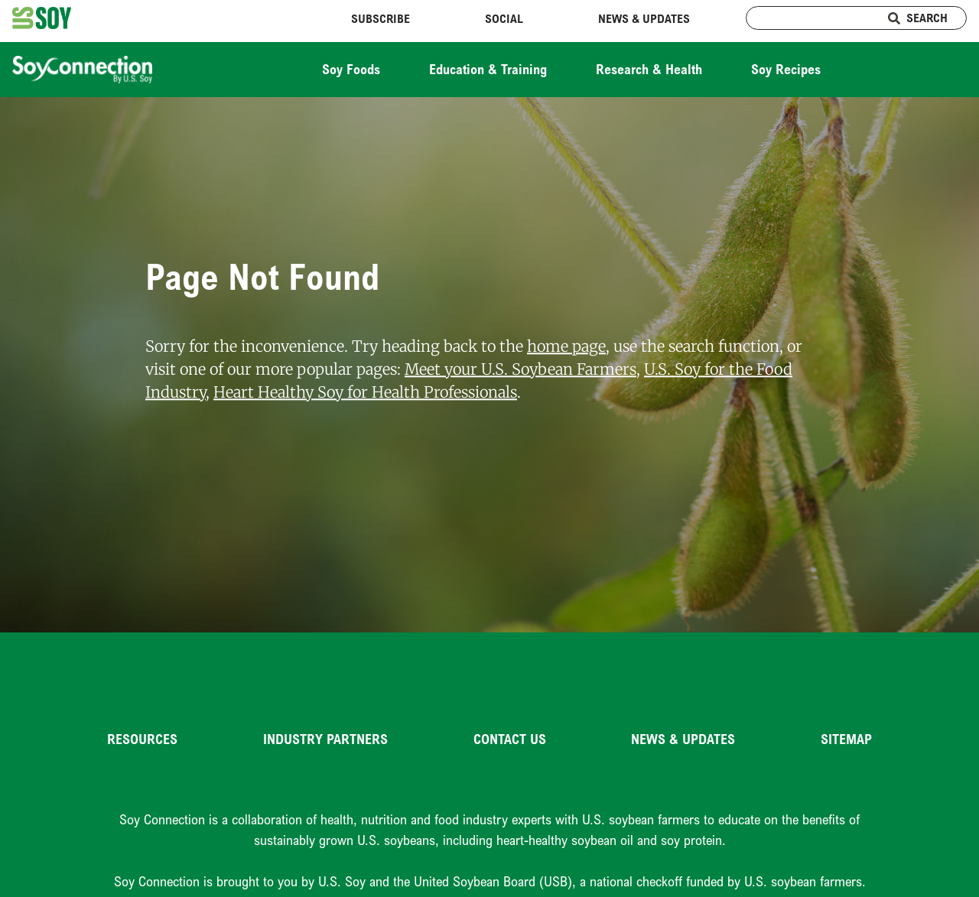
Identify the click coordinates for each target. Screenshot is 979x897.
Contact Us (509, 738)
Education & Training (488, 68)
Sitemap (846, 738)
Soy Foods (351, 68)
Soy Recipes (786, 68)
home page (566, 346)
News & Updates (644, 18)
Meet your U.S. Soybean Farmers (520, 369)
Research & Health (649, 68)
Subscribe (380, 18)
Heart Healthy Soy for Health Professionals (365, 391)
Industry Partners (325, 738)
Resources (142, 738)
